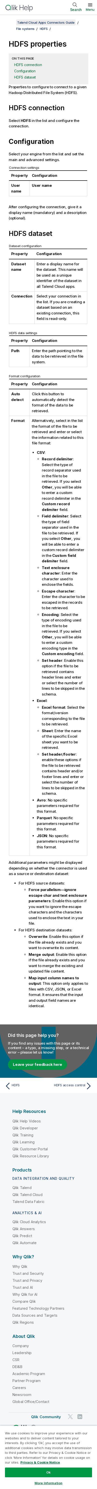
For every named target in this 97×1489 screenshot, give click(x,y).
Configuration (25, 71)
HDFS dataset (25, 77)
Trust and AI (22, 1287)
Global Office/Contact (30, 1401)
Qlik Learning (23, 1142)
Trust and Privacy (27, 1280)
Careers (19, 1388)
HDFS (44, 29)
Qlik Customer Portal (30, 1149)
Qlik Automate (24, 1243)
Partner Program (26, 1381)
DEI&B (17, 1367)
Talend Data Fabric (28, 1201)
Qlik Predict (22, 1236)
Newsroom (21, 1394)
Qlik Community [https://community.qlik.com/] (46, 1416)
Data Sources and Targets (34, 1315)
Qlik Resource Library (30, 1156)
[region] (48, 1457)
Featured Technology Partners (38, 1308)
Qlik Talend (22, 1188)
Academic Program (28, 1374)
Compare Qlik (24, 1301)
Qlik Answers (23, 1229)
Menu (90, 9)
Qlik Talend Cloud (27, 1194)
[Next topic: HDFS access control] (71, 1086)
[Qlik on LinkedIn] (80, 1417)
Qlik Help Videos (26, 1121)
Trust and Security (28, 1273)
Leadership (22, 1353)
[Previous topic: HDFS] (26, 1086)
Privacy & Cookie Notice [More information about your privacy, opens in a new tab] (40, 1462)
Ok (48, 1472)
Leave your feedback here (37, 1064)
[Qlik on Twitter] (70, 1417)
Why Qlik (19, 1266)
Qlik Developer (25, 1128)
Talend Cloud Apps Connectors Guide (46, 22)
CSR (15, 1360)
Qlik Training (22, 1135)
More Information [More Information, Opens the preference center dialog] (48, 1483)
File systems (25, 29)
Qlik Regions (23, 1322)
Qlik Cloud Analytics (29, 1222)
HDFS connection (28, 65)
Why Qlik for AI (24, 1294)
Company (20, 1346)
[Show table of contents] (10, 22)
